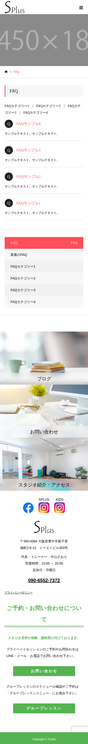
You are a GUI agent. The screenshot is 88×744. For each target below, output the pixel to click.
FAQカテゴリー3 (23, 290)
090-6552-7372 (44, 580)
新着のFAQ (19, 255)
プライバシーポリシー (18, 592)
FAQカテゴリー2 (48, 106)
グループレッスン (44, 708)
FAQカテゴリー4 (35, 112)
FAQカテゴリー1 (17, 106)
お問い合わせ (44, 671)
